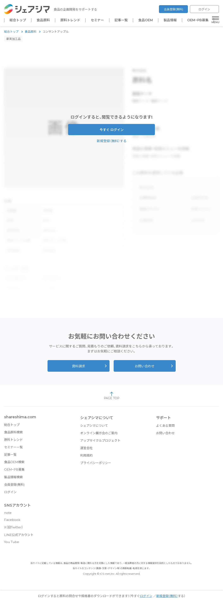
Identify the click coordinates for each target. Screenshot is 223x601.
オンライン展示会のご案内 (98, 435)
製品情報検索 (13, 479)
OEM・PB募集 (198, 20)
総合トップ (18, 20)
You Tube (11, 544)
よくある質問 (165, 428)
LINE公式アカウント (18, 537)
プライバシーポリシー (95, 465)
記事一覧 (121, 20)
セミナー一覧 (13, 449)
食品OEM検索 (14, 464)
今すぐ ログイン (112, 132)
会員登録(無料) (173, 9)
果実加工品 (13, 41)
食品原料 (43, 20)
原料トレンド (70, 20)
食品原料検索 (13, 434)
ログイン (204, 9)
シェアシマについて (94, 428)
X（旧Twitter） (13, 529)
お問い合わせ (145, 368)
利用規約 (86, 457)
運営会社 (86, 450)
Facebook (12, 522)
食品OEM (145, 20)
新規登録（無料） (167, 596)
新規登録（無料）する (111, 143)
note (8, 515)
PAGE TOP (111, 397)
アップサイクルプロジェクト (100, 443)
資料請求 (78, 368)
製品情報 (170, 20)
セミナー (97, 20)
